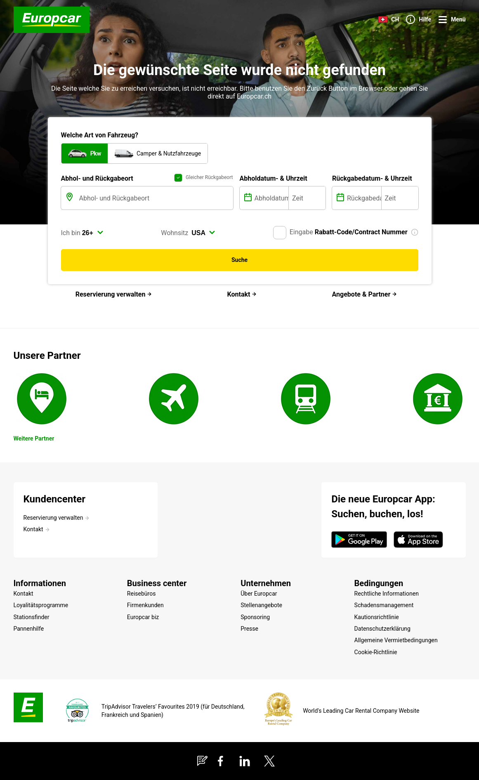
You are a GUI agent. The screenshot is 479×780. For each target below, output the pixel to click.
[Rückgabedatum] (363, 198)
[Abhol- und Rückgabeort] (155, 198)
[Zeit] (307, 198)
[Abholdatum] (271, 198)
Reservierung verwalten (114, 294)
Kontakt (242, 294)
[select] (92, 233)
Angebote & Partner (364, 294)
